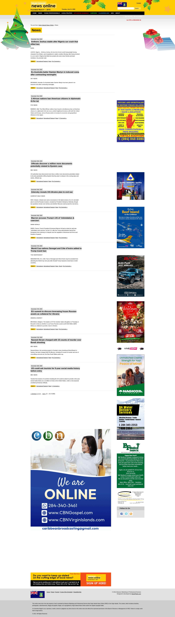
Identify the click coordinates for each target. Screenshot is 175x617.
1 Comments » (63, 118)
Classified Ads (77, 592)
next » (44, 393)
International (39, 88)
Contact (139, 3)
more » (33, 61)
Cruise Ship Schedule (66, 592)
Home (34, 13)
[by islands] (138, 16)
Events (57, 592)
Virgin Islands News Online (46, 25)
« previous (33, 393)
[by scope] (128, 16)
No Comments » (56, 61)
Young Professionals (52, 13)
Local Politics (67, 13)
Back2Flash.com (136, 594)
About (117, 13)
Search (136, 8)
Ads (112, 13)
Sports (60, 266)
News (40, 13)
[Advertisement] (73, 141)
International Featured (42, 61)
